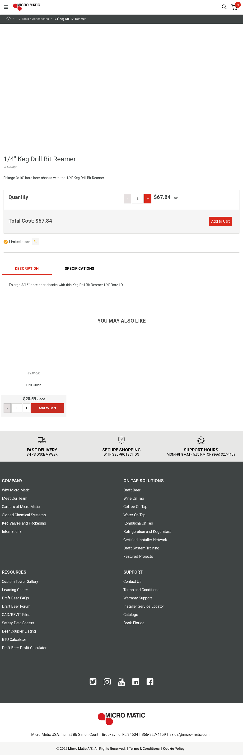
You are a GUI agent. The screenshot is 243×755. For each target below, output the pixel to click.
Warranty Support (137, 598)
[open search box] (224, 7)
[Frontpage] (8, 19)
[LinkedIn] (135, 682)
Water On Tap (134, 515)
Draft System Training (141, 548)
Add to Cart (220, 221)
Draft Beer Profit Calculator (24, 648)
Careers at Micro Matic (21, 506)
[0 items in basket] (234, 7)
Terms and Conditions (141, 590)
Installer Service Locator (143, 606)
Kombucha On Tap (138, 523)
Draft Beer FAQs (15, 598)
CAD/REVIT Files (16, 614)
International (12, 531)
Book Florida (133, 623)
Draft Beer (131, 490)
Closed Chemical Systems (24, 515)
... (16, 19)
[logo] (26, 7)
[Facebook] (150, 682)
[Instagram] (107, 682)
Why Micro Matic (16, 490)
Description (27, 268)
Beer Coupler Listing (19, 631)
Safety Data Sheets (18, 623)
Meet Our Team (14, 498)
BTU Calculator (14, 639)
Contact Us (132, 581)
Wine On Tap (133, 498)
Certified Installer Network (145, 540)
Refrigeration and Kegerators (147, 531)
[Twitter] (93, 682)
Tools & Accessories (35, 19)
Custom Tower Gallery (20, 581)
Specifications (79, 268)
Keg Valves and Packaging (24, 523)
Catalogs (130, 614)
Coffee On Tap (135, 506)
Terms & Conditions (144, 749)
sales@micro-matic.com (189, 734)
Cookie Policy (173, 749)
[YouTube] (121, 682)
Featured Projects (138, 556)
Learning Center (15, 590)
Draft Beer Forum (16, 606)
